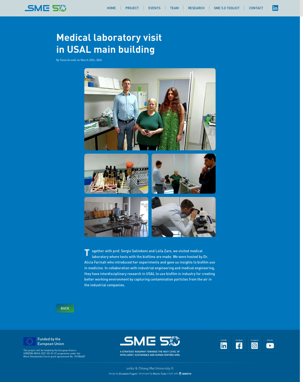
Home (111, 8)
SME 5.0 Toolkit (227, 8)
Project (132, 8)
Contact (256, 8)
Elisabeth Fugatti (128, 373)
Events (154, 8)
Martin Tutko (160, 373)
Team (174, 8)
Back (65, 308)
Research (196, 8)
